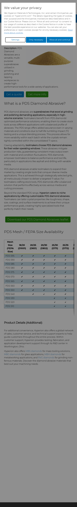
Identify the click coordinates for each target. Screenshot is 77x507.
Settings (15, 40)
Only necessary (36, 40)
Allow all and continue (59, 40)
